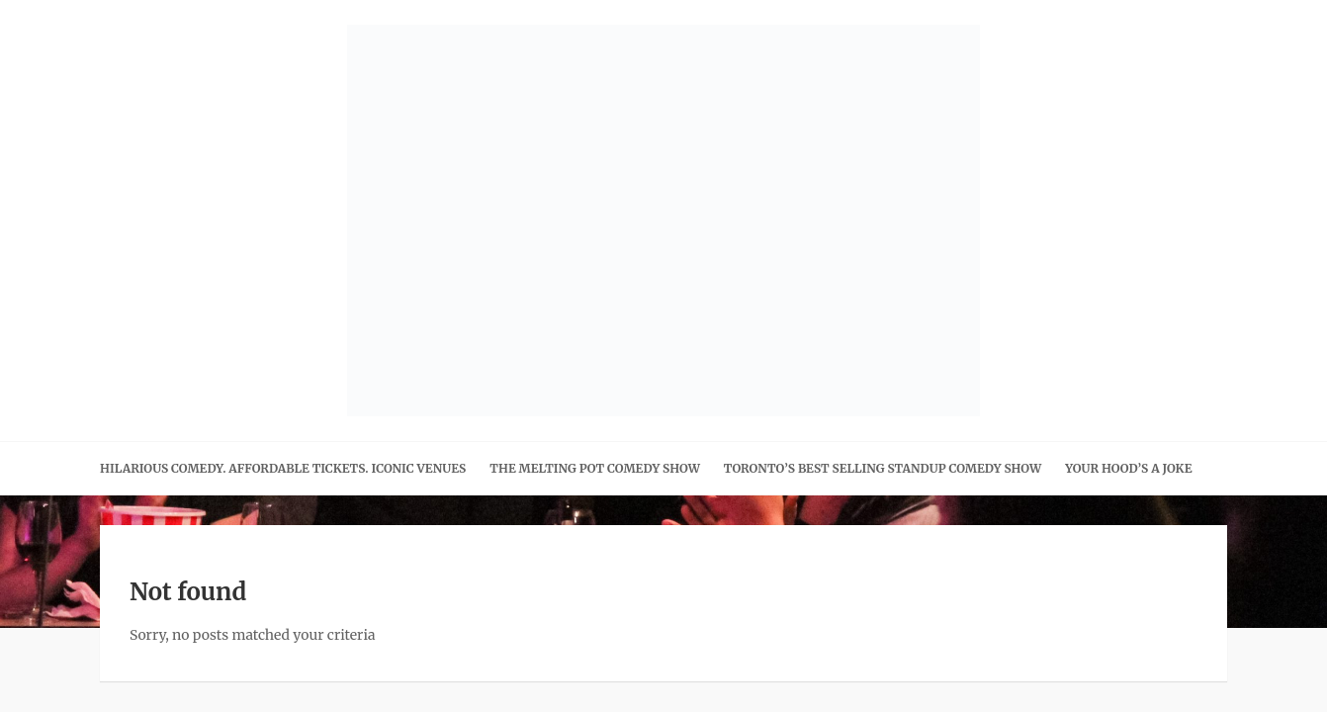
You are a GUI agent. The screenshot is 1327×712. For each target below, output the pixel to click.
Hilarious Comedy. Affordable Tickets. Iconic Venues (283, 468)
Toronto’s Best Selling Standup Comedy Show (882, 468)
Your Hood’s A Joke (1128, 468)
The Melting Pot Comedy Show (594, 468)
